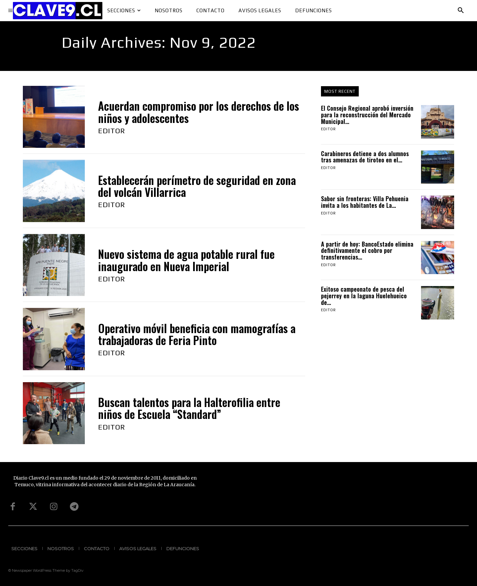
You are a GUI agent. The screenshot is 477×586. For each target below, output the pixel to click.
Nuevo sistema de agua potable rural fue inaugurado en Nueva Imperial (186, 260)
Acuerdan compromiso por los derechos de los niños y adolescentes (198, 112)
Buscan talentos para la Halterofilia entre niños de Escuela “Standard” (189, 408)
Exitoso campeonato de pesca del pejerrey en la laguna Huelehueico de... (364, 296)
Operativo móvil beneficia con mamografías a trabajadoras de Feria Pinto (196, 334)
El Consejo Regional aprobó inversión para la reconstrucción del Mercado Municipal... (367, 115)
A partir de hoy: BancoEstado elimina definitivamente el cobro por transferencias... (367, 251)
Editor (111, 130)
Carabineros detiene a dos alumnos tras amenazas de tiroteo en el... (365, 156)
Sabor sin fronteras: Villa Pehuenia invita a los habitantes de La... (364, 201)
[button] (461, 11)
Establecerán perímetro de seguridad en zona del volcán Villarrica (197, 186)
